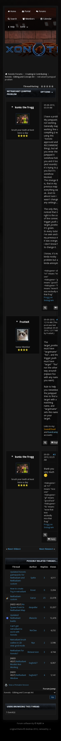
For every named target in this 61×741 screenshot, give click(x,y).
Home (11, 11)
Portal (26, 11)
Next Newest (46, 549)
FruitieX (24, 322)
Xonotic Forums (15, 74)
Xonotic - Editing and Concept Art (19, 77)
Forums (41, 11)
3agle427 (33, 663)
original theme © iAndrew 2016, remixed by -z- (30, 729)
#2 (57, 320)
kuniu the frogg (24, 107)
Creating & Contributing (36, 74)
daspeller (33, 607)
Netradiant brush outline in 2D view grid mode (18, 642)
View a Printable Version (19, 685)
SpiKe (33, 578)
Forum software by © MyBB (29, 723)
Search (12, 19)
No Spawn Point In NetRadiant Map (17, 607)
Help (11, 27)
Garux (33, 598)
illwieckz (33, 618)
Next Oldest (14, 549)
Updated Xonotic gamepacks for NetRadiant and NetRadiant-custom (18, 578)
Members (28, 19)
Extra (22, 27)
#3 (54, 454)
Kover (33, 590)
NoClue (33, 630)
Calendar (46, 19)
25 (44, 598)
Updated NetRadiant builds (15, 618)
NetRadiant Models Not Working (18, 664)
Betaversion (33, 652)
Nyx (33, 643)
